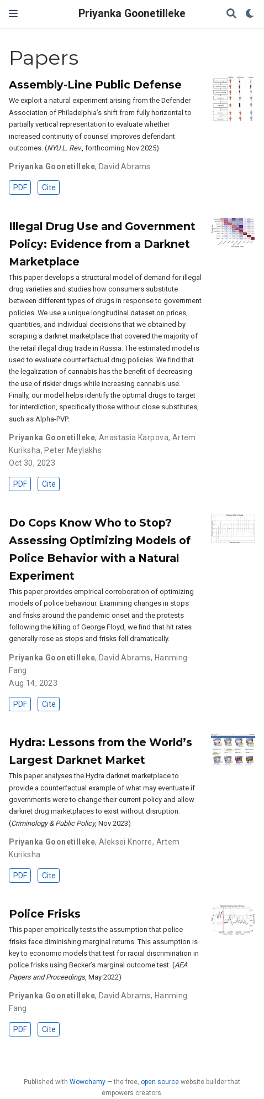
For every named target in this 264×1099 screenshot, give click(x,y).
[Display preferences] (250, 14)
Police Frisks (45, 913)
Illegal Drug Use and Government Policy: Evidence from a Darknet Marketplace (102, 244)
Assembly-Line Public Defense (95, 84)
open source (160, 1082)
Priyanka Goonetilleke (132, 13)
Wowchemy (87, 1082)
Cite (49, 187)
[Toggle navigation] (13, 13)
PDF (20, 187)
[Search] (231, 14)
